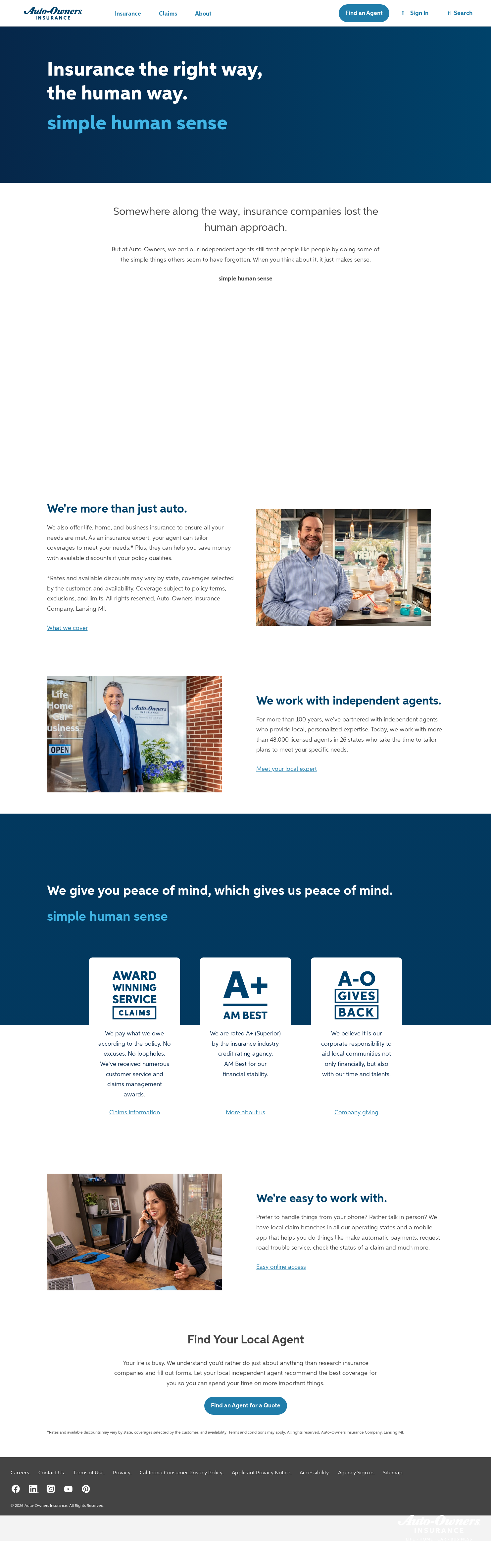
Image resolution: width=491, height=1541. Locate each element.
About (203, 14)
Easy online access (281, 1267)
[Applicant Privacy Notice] (262, 1473)
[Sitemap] (393, 1473)
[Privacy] (122, 1473)
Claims (168, 14)
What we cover (67, 628)
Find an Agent (364, 13)
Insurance (128, 14)
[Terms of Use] (89, 1473)
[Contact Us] (51, 1473)
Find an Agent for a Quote (245, 1406)
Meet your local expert (286, 769)
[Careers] (20, 1473)
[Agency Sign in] (356, 1473)
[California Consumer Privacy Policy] (182, 1473)
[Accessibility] (315, 1473)
